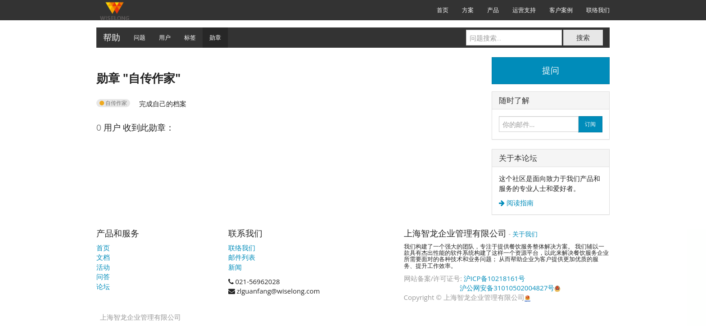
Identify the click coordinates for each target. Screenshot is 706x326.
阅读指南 (519, 202)
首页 (103, 247)
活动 (103, 267)
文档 (103, 257)
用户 (165, 37)
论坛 (103, 286)
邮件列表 (241, 257)
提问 (550, 70)
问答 (103, 276)
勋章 (215, 37)
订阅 (590, 124)
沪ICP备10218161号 (494, 278)
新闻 (235, 267)
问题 (139, 37)
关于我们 (525, 234)
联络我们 (241, 247)
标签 (190, 37)
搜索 (583, 37)
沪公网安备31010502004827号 (510, 287)
